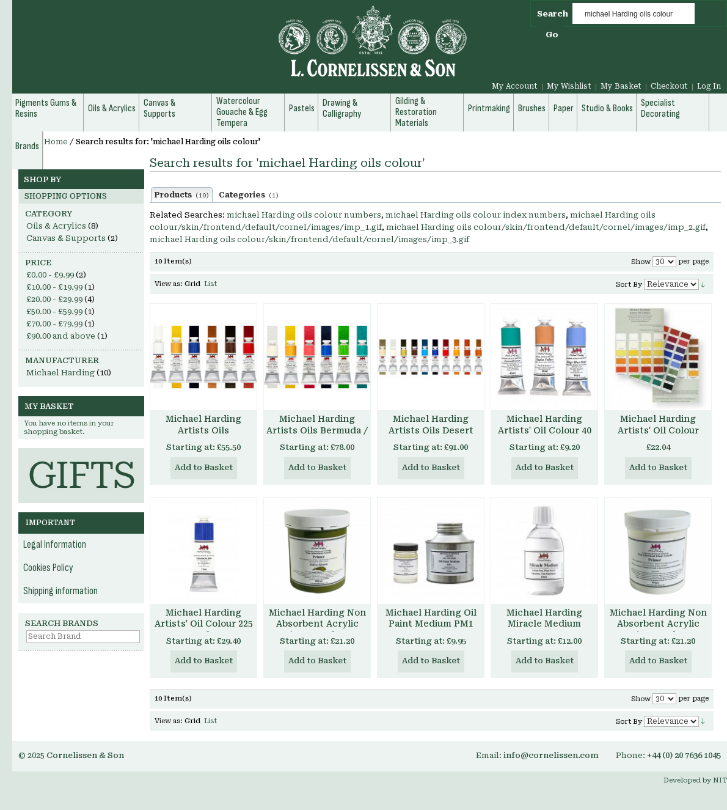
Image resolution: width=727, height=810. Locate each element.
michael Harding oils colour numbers (304, 214)
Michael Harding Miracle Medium (544, 618)
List (210, 284)
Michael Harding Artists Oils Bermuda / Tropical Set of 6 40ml (317, 430)
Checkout (669, 86)
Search (552, 13)
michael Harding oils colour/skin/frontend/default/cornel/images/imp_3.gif (309, 239)
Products (182, 195)
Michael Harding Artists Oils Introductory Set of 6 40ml (203, 436)
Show (641, 262)
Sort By (629, 285)
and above (60, 336)
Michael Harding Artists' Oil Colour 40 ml (544, 430)
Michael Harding (60, 372)
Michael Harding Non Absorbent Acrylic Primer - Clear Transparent (658, 630)
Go (552, 34)
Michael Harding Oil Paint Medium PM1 (431, 618)
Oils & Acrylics (56, 225)
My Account (515, 86)
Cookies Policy (48, 568)
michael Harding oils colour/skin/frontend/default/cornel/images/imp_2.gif (546, 227)
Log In (709, 86)
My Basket (621, 86)
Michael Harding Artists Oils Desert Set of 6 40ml (431, 430)
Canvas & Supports (66, 238)
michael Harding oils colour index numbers (475, 214)
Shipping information (60, 591)
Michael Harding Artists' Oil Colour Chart (658, 430)
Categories (249, 195)
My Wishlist (569, 86)
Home (56, 142)
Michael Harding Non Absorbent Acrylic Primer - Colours (317, 624)
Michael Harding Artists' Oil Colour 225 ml (204, 624)
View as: (169, 284)
